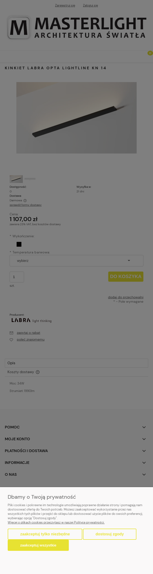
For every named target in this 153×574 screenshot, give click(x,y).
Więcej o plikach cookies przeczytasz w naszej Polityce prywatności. (56, 522)
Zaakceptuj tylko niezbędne (45, 534)
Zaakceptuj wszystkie (38, 545)
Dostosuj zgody (110, 534)
